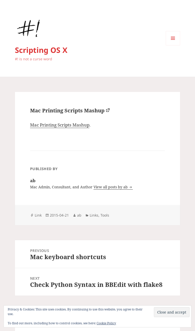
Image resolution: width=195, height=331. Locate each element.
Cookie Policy (106, 323)
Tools (104, 215)
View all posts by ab (111, 186)
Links (94, 215)
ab (79, 215)
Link (38, 215)
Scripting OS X (41, 50)
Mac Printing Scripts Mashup (67, 110)
